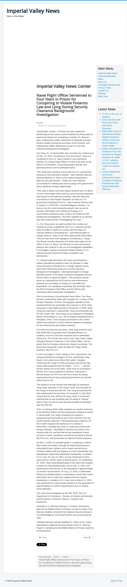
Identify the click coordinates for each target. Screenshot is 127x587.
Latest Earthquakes (107, 76)
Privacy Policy (104, 87)
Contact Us (103, 90)
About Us (102, 82)
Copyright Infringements (109, 85)
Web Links (103, 96)
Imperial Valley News (107, 73)
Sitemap (102, 93)
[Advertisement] (65, 41)
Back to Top (116, 581)
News (100, 79)
